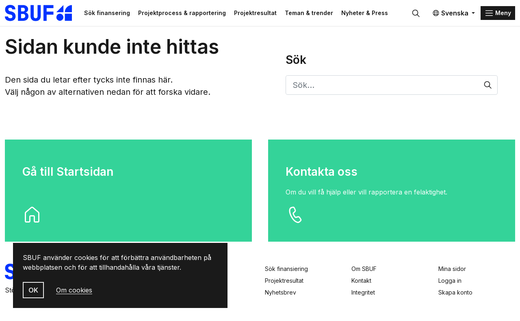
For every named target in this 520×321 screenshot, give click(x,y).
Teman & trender (309, 12)
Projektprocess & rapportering (182, 12)
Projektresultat (255, 12)
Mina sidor (452, 268)
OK (33, 290)
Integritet (363, 292)
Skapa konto (455, 292)
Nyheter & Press (364, 12)
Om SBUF (364, 268)
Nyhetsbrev (280, 292)
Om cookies (74, 290)
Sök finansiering (286, 268)
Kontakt (361, 280)
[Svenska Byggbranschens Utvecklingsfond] (42, 13)
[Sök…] (392, 85)
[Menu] (498, 13)
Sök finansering (107, 12)
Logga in (450, 280)
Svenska (450, 13)
